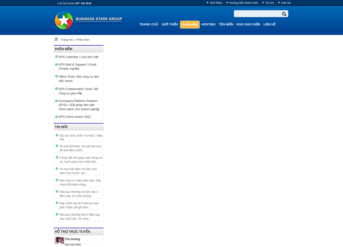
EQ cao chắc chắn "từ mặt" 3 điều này (81, 137)
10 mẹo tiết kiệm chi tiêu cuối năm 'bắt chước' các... (78, 171)
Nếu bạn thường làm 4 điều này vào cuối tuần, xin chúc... (80, 216)
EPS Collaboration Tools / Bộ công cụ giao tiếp (78, 91)
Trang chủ (67, 39)
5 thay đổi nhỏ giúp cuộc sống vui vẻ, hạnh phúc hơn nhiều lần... (81, 159)
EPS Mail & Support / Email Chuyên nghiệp (77, 66)
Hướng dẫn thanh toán (243, 3)
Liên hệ (286, 3)
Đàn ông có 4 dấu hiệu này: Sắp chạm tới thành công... (80, 182)
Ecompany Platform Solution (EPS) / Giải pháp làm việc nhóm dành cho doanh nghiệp (79, 105)
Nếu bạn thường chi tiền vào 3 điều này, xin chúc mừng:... (79, 194)
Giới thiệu (216, 3)
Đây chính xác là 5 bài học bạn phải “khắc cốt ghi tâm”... (79, 205)
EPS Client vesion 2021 (75, 117)
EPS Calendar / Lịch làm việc (79, 57)
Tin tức (269, 3)
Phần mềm (83, 39)
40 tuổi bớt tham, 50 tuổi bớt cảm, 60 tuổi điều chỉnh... (81, 148)
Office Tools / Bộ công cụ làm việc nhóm (79, 79)
